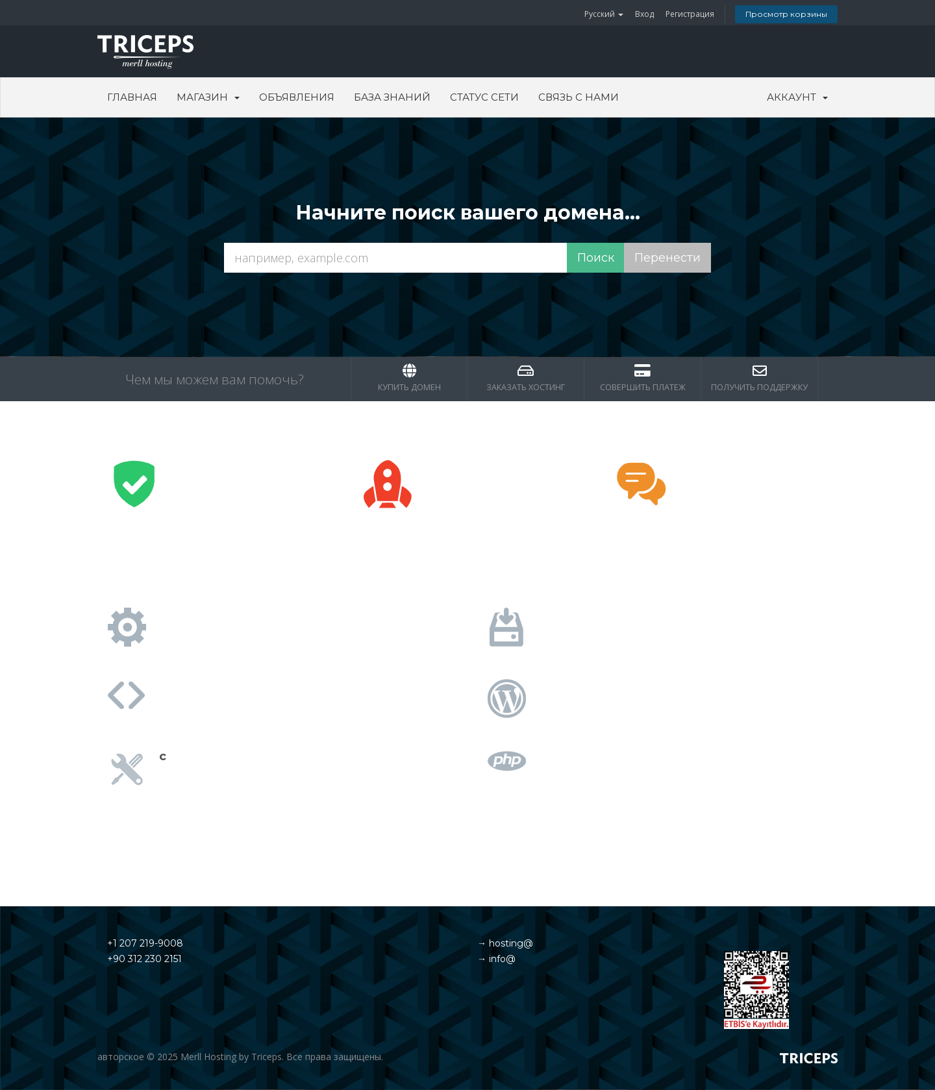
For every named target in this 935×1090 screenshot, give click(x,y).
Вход (644, 13)
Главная (132, 97)
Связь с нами (578, 97)
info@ (501, 959)
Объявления (296, 97)
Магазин (208, 97)
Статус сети (484, 97)
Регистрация (690, 13)
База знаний (392, 97)
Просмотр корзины (786, 14)
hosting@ (509, 943)
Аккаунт (797, 97)
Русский (603, 13)
